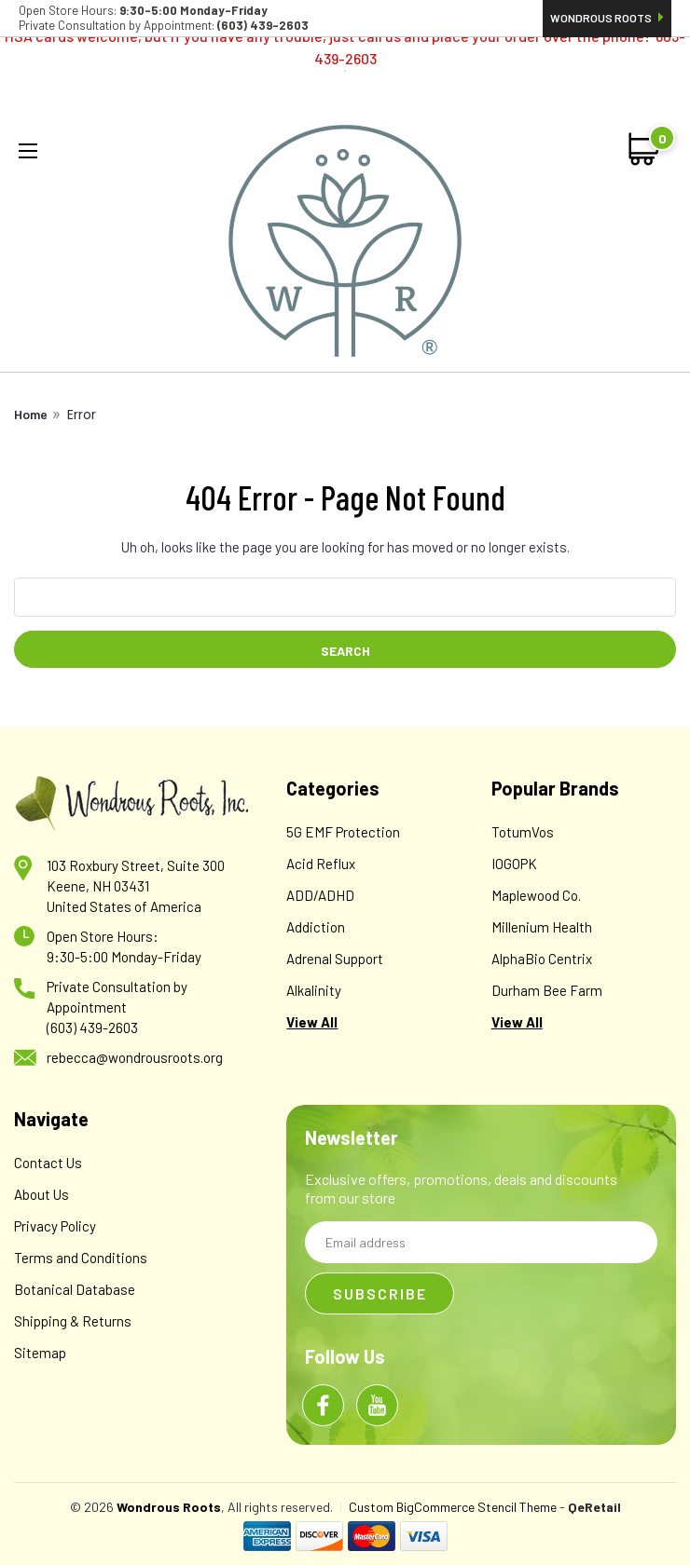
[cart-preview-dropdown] (645, 149)
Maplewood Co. (536, 895)
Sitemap (40, 1352)
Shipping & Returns (72, 1321)
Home (31, 414)
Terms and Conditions (80, 1257)
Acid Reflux (320, 863)
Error (81, 414)
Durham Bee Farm (546, 990)
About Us (41, 1194)
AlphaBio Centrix (541, 958)
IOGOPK (514, 863)
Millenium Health (541, 927)
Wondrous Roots (607, 17)
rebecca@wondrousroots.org (135, 1057)
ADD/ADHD (320, 895)
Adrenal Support (334, 958)
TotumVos (522, 831)
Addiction (315, 927)
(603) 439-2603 (92, 1027)
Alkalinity (313, 990)
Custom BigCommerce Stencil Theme (453, 1507)
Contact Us (48, 1162)
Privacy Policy (55, 1226)
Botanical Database (74, 1289)
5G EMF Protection (343, 831)
